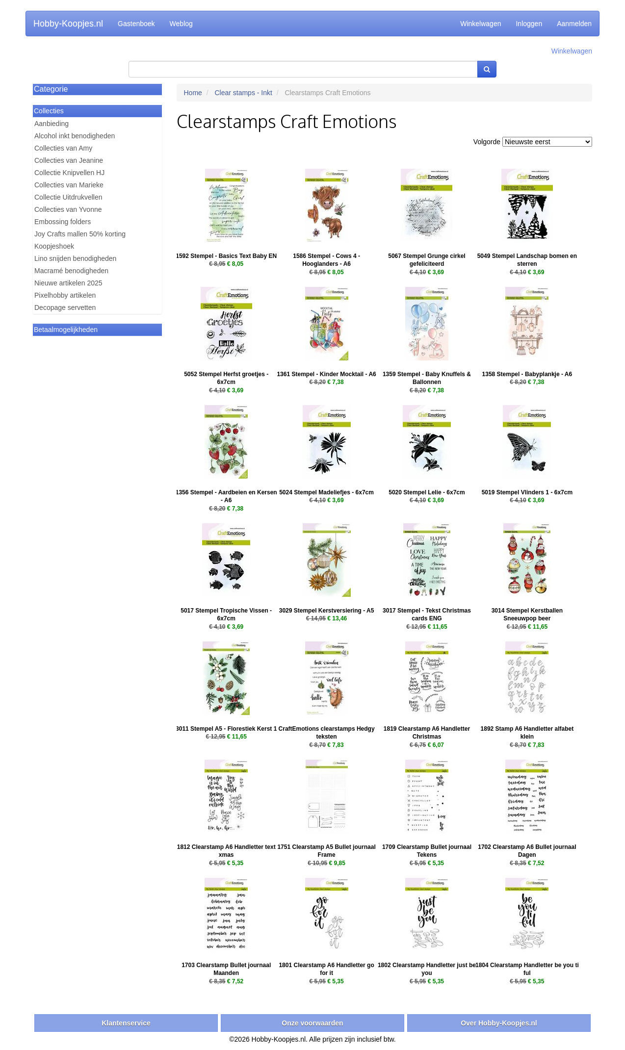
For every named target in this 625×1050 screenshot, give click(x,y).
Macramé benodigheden (71, 271)
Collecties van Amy (63, 148)
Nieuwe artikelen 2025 (68, 283)
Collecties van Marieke (69, 185)
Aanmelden (574, 23)
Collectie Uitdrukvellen (68, 197)
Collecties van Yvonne (68, 209)
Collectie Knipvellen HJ (69, 173)
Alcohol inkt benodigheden (74, 136)
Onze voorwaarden (312, 1023)
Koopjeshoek (54, 246)
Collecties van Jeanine (68, 160)
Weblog (181, 23)
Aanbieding (51, 124)
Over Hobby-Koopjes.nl (499, 1023)
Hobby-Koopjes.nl (68, 23)
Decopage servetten (65, 307)
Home (193, 93)
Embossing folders (62, 222)
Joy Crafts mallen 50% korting (80, 234)
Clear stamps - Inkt (243, 93)
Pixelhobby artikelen (65, 295)
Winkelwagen (480, 23)
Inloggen (529, 23)
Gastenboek (136, 23)
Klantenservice (126, 1023)
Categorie (51, 89)
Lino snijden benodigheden (75, 258)
